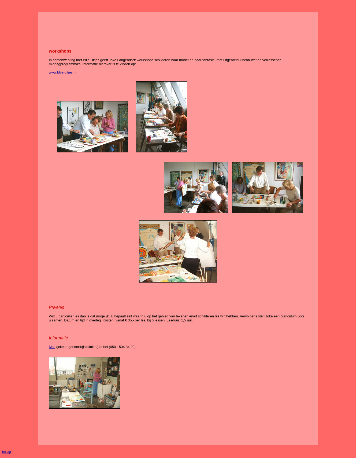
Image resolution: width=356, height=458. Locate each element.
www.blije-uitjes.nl (62, 72)
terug (6, 452)
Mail (52, 347)
